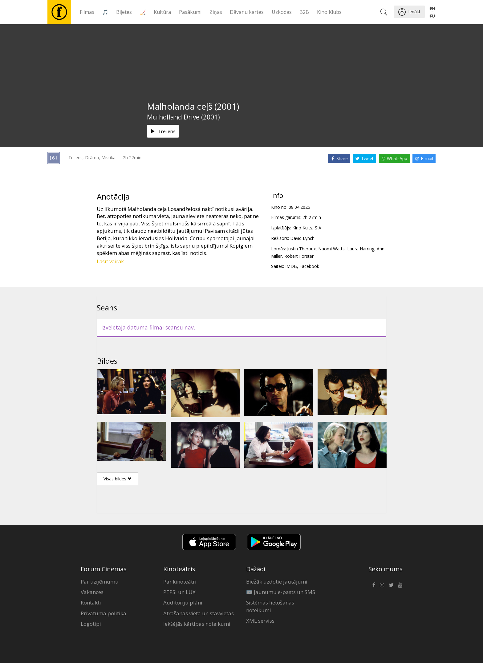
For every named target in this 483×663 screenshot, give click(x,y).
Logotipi (91, 623)
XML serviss (260, 620)
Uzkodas (282, 12)
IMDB (291, 266)
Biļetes (124, 12)
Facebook (309, 266)
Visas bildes (118, 479)
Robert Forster (299, 256)
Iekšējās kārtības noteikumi (196, 623)
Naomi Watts (331, 249)
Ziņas (215, 12)
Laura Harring (360, 249)
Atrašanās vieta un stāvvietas (198, 613)
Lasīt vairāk (110, 261)
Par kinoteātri (180, 581)
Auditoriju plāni (182, 602)
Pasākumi (190, 12)
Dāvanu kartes (247, 12)
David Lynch (302, 238)
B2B (304, 12)
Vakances (92, 592)
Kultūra (162, 12)
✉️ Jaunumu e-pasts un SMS (280, 592)
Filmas (87, 12)
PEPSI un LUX (179, 592)
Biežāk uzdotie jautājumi (276, 581)
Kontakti (91, 602)
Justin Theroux (301, 249)
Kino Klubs (329, 12)
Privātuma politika (103, 613)
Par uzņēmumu (100, 581)
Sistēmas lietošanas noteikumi (270, 606)
